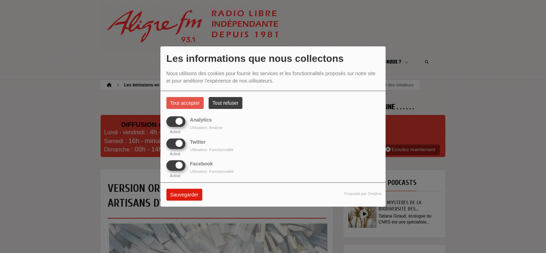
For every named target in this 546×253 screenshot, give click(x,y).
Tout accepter (185, 103)
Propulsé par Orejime (363, 194)
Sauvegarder (184, 194)
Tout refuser (225, 103)
